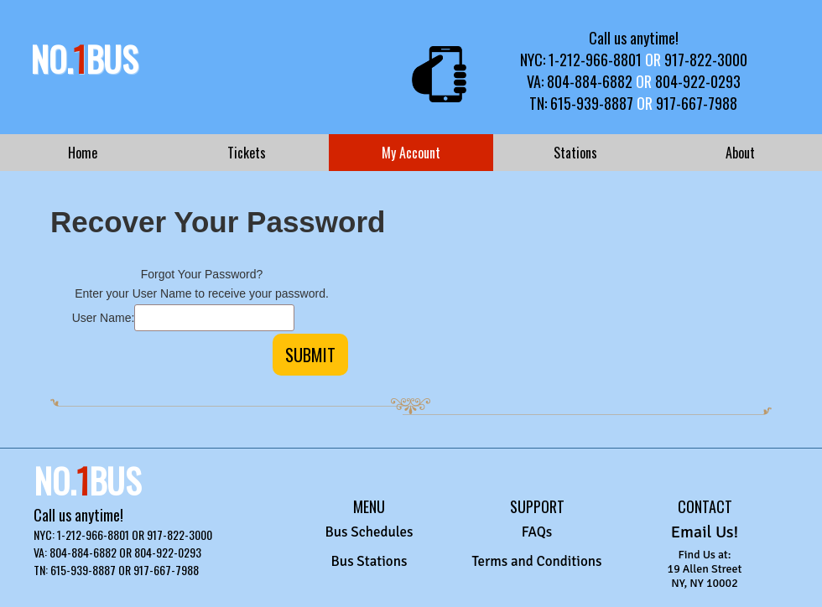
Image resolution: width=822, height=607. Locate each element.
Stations (575, 153)
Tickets (246, 153)
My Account (411, 153)
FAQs (537, 532)
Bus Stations (369, 561)
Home (82, 153)
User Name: (103, 317)
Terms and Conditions (536, 561)
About (740, 153)
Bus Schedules (369, 532)
